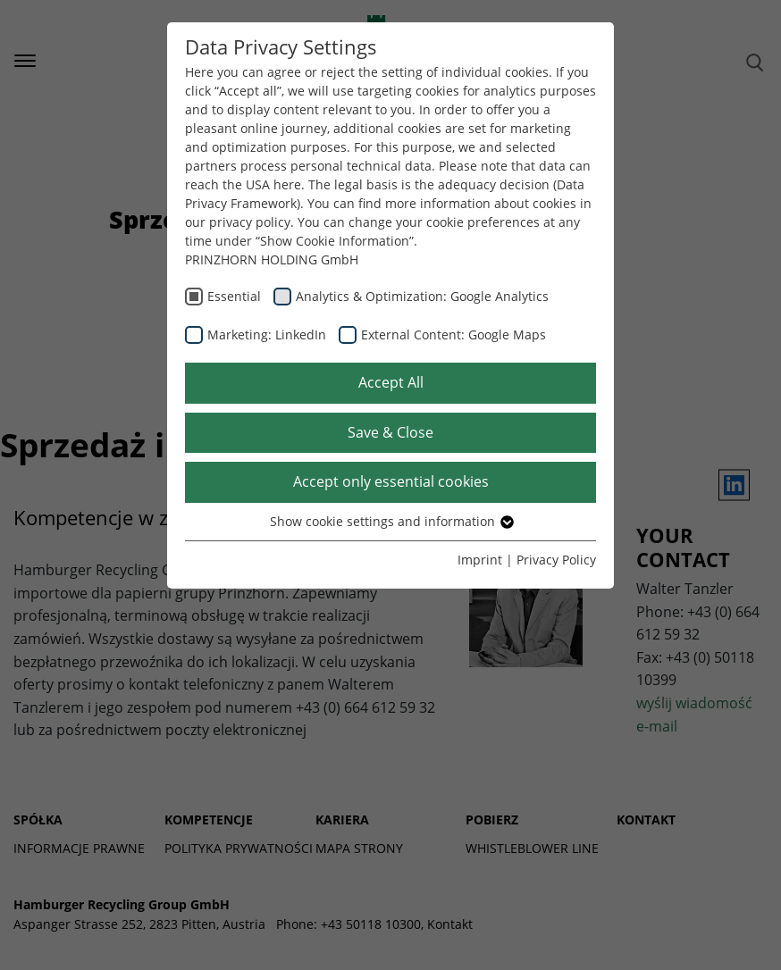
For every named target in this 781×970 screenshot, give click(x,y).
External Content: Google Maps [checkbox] (453, 334)
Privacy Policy (556, 559)
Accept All (391, 382)
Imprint (480, 559)
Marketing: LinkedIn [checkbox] (266, 334)
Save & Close (390, 432)
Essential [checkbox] (234, 296)
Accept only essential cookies (391, 481)
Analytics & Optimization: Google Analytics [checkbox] (422, 296)
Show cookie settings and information (391, 521)
